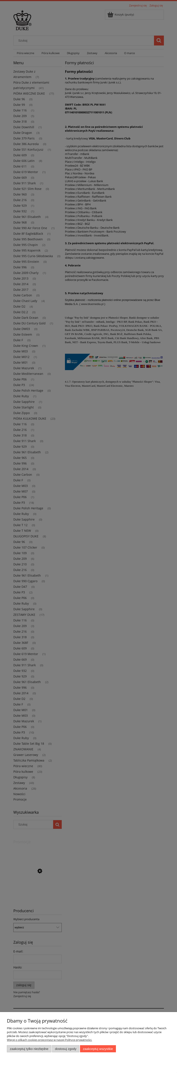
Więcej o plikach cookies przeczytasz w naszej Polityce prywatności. (49, 1040)
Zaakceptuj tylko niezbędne (29, 1049)
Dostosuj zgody (65, 1049)
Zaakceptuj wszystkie (98, 1049)
